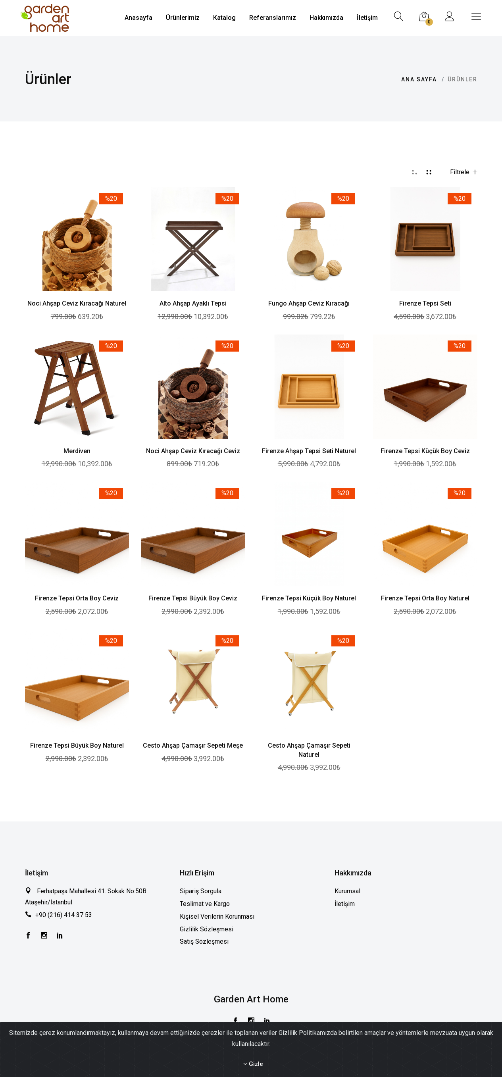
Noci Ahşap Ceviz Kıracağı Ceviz (193, 451)
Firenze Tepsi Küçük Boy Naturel (309, 598)
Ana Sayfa (419, 79)
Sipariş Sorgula (200, 891)
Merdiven (76, 451)
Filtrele (463, 172)
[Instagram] (44, 936)
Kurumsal (347, 891)
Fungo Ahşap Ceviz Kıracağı (309, 303)
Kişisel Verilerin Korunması (217, 916)
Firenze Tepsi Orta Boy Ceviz (77, 598)
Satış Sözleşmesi (204, 941)
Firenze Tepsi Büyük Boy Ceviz (192, 598)
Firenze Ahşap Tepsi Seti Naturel (309, 451)
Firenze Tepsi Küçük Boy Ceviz (425, 451)
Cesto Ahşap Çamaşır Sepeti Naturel (309, 750)
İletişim (345, 904)
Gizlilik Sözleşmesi (206, 929)
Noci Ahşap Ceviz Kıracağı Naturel (76, 303)
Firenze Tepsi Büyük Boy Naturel (77, 745)
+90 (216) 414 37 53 (63, 915)
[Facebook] (28, 936)
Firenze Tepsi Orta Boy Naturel (425, 598)
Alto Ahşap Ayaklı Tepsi (193, 303)
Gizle (253, 1063)
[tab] (415, 172)
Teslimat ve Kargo (205, 904)
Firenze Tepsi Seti (425, 303)
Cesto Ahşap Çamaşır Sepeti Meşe (193, 745)
